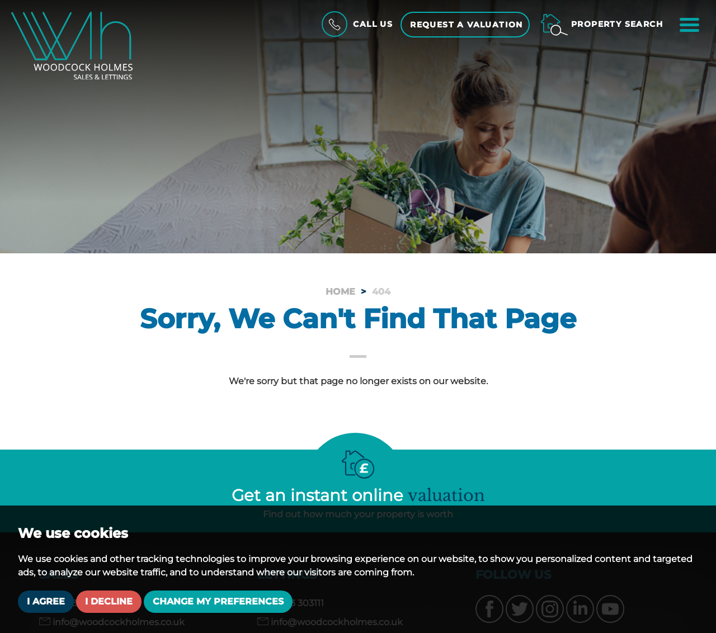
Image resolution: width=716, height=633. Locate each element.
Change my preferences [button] (218, 601)
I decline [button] (109, 601)
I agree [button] (46, 601)
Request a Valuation (466, 25)
